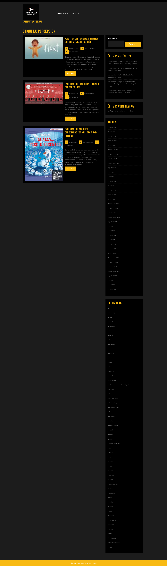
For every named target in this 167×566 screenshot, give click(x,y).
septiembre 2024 (114, 217)
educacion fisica (114, 407)
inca (109, 448)
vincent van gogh (114, 543)
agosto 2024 (112, 222)
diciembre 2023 (113, 258)
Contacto (75, 13)
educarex (111, 416)
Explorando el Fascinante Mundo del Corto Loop (82, 85)
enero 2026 (112, 145)
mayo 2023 (112, 289)
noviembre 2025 (113, 154)
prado (110, 511)
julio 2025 (111, 172)
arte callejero (112, 313)
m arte (110, 457)
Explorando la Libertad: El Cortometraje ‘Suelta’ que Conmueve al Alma (121, 92)
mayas (110, 461)
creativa (111, 389)
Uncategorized (113, 538)
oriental (110, 502)
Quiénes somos (62, 13)
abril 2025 (111, 186)
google (110, 434)
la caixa (110, 452)
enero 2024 (112, 253)
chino (110, 367)
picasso (110, 506)
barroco (111, 349)
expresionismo (113, 425)
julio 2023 (111, 280)
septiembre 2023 (114, 271)
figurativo (111, 430)
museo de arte (113, 484)
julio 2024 (111, 226)
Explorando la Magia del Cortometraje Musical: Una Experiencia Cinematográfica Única (123, 84)
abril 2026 (111, 132)
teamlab (111, 524)
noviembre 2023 (113, 262)
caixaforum (112, 358)
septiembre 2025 (114, 163)
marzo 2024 (112, 244)
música (110, 488)
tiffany (110, 533)
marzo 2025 (112, 190)
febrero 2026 (112, 141)
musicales (111, 493)
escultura (111, 421)
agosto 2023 (112, 276)
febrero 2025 (112, 195)
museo (110, 479)
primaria (111, 515)
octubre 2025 (112, 159)
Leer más (71, 73)
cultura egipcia (113, 398)
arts (109, 331)
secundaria (112, 520)
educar (110, 412)
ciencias (111, 371)
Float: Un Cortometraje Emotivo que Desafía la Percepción (81, 40)
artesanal (111, 326)
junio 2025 (111, 177)
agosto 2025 (112, 168)
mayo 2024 (112, 235)
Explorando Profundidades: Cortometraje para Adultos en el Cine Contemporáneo (122, 63)
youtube (111, 547)
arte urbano (112, 322)
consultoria (112, 380)
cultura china (112, 394)
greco (110, 439)
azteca (110, 335)
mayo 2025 (112, 181)
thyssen (110, 529)
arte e (110, 317)
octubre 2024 (112, 213)
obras (110, 497)
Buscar (133, 44)
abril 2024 (111, 240)
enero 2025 (112, 199)
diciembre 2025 (113, 150)
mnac (110, 466)
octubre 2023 (112, 267)
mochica (111, 475)
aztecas (110, 340)
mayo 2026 (112, 127)
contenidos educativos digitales (119, 385)
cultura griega (113, 403)
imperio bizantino (114, 443)
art (109, 308)
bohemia (111, 353)
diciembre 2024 (113, 204)
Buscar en (112, 38)
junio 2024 (111, 231)
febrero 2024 (112, 249)
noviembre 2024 (114, 208)
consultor (111, 376)
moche (110, 470)
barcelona (111, 344)
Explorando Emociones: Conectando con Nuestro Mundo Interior (81, 133)
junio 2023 (111, 285)
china (110, 362)
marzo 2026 (112, 136)
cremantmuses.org (32, 21)
